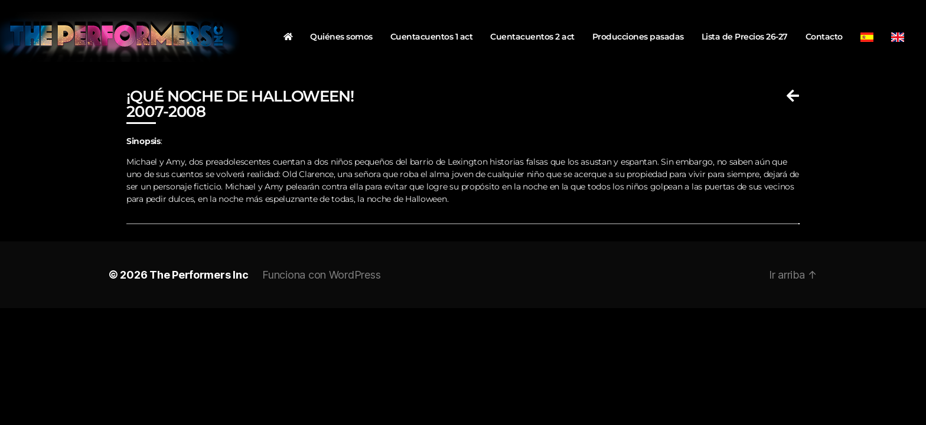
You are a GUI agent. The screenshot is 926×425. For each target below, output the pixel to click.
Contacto (824, 36)
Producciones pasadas (638, 36)
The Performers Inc (198, 275)
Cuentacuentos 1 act (431, 36)
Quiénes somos (341, 36)
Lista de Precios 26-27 (745, 36)
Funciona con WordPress (321, 275)
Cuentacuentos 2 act (532, 36)
